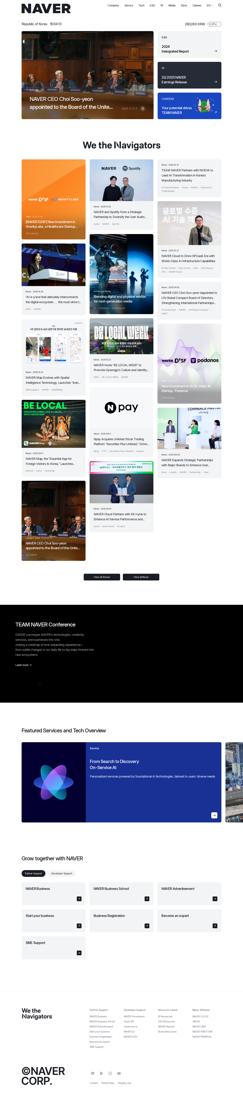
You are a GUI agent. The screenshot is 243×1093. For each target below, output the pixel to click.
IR (161, 5)
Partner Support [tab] (33, 873)
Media (172, 5)
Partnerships (107, 1083)
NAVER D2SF (131, 1036)
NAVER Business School (111, 889)
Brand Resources (167, 1031)
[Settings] (206, 672)
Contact (94, 1083)
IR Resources (165, 1016)
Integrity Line (124, 1083)
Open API (129, 1021)
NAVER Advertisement (177, 889)
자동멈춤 (142, 108)
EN (208, 4)
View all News (141, 577)
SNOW (196, 1021)
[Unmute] (138, 672)
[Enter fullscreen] (214, 672)
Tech (141, 5)
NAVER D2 (129, 1031)
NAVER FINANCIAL (202, 1036)
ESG (152, 5)
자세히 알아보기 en (146, 815)
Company (113, 5)
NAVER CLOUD (200, 1016)
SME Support (35, 943)
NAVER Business (38, 889)
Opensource (130, 1026)
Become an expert (175, 916)
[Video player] (172, 648)
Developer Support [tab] (61, 873)
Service (128, 5)
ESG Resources (166, 1021)
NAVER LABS (199, 1026)
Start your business (40, 916)
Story (184, 5)
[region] (87, 782)
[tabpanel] (121, 921)
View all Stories (102, 577)
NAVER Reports (166, 1026)
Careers (197, 5)
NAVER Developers (134, 1016)
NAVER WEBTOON (202, 1031)
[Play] (130, 672)
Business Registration (109, 916)
